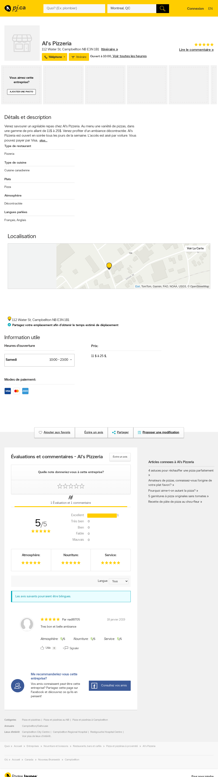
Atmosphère (13, 195)
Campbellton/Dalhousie (35, 726)
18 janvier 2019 (116, 619)
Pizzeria (9, 154)
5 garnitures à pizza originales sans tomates (177, 496)
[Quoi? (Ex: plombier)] (74, 8)
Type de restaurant (17, 146)
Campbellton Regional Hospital (70, 732)
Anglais (21, 220)
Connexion (195, 9)
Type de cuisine (15, 162)
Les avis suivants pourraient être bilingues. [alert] (43, 596)
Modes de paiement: (20, 380)
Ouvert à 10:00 (100, 56)
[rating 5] (196, 45)
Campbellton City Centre (36, 732)
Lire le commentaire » (196, 50)
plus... (43, 140)
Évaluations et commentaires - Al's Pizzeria (57, 457)
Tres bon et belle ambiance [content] (58, 626)
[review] (71, 634)
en (211, 9)
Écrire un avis (120, 457)
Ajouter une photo (21, 92)
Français (10, 220)
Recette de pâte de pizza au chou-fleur (173, 502)
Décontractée (13, 203)
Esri (137, 286)
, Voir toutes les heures (129, 56)
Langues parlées (15, 212)
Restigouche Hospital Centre (106, 732)
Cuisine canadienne (17, 170)
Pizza (7, 187)
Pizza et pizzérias (31, 720)
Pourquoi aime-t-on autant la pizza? (172, 491)
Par (71, 619)
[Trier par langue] (119, 581)
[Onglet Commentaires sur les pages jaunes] (71, 500)
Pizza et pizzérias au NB (56, 720)
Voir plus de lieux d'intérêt (36, 736)
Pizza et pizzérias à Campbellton (90, 720)
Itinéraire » (109, 49)
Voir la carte (195, 248)
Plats (7, 179)
